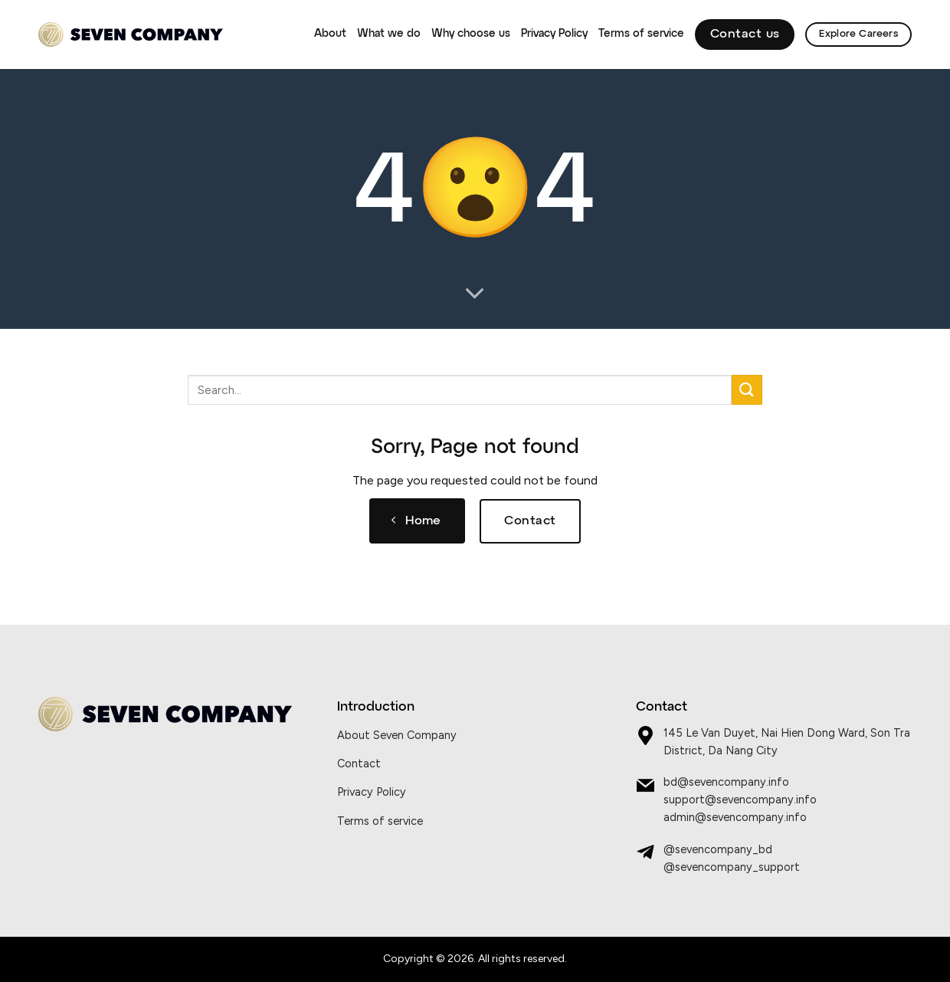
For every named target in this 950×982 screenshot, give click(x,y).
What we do (389, 33)
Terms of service (641, 33)
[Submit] (747, 390)
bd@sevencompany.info (726, 782)
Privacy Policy (554, 33)
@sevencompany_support (731, 867)
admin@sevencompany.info (735, 817)
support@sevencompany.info (740, 799)
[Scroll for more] (475, 294)
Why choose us (470, 33)
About (330, 33)
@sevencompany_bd (717, 849)
